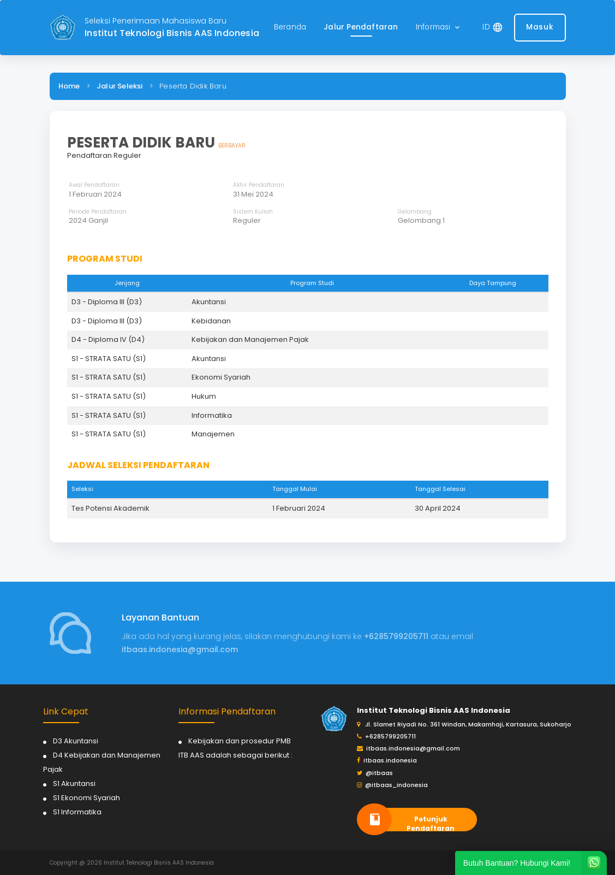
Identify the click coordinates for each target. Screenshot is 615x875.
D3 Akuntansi (75, 741)
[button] (438, 28)
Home (69, 86)
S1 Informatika (77, 812)
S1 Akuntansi (74, 783)
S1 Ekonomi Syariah (86, 798)
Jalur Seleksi (120, 86)
